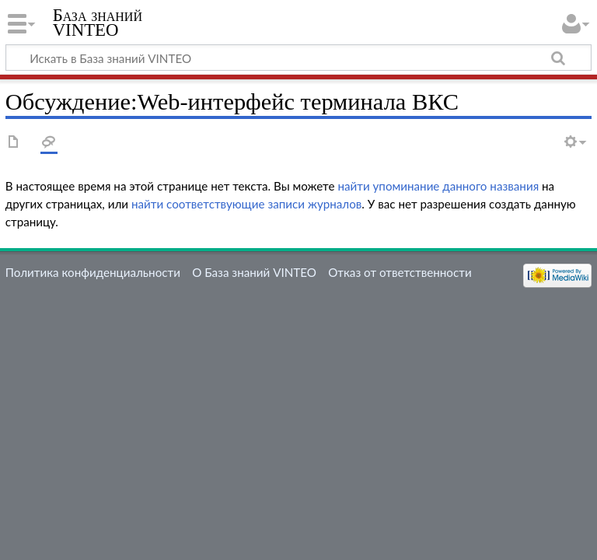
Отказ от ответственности (399, 272)
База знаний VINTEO (97, 23)
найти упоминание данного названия (438, 186)
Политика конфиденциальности (92, 272)
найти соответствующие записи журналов (246, 204)
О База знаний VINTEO (254, 272)
